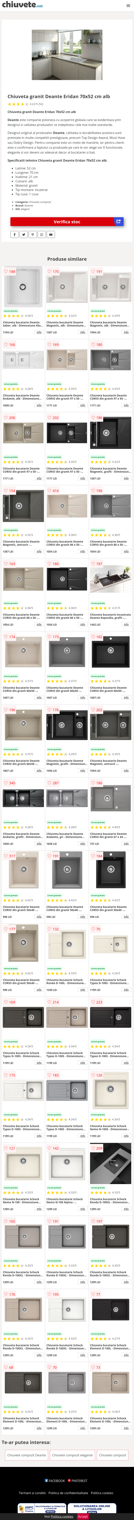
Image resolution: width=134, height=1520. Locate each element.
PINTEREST (77, 1481)
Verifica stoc (89, 221)
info (39, 332)
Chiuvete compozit (112, 1455)
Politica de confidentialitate (68, 1493)
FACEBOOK (55, 1481)
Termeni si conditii (32, 1493)
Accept (83, 1516)
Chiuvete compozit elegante (72, 1455)
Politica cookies (102, 1493)
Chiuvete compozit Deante (26, 1455)
